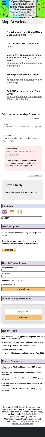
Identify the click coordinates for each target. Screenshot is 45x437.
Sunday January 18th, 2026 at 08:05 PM (17, 127)
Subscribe (23, 318)
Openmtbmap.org (27, 407)
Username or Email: (9, 268)
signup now (5, 280)
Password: (5, 274)
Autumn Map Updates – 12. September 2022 (18, 346)
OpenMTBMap (15, 416)
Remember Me (8, 285)
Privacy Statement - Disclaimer (25, 422)
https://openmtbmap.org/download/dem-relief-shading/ (24, 97)
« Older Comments (34, 118)
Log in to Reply (12, 155)
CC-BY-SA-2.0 (28, 414)
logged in (18, 192)
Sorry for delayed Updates (11, 349)
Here (29, 35)
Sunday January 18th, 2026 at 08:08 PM (21, 151)
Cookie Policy (25, 421)
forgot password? (19, 280)
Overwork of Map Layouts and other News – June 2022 (22, 353)
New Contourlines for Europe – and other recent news (22, 342)
